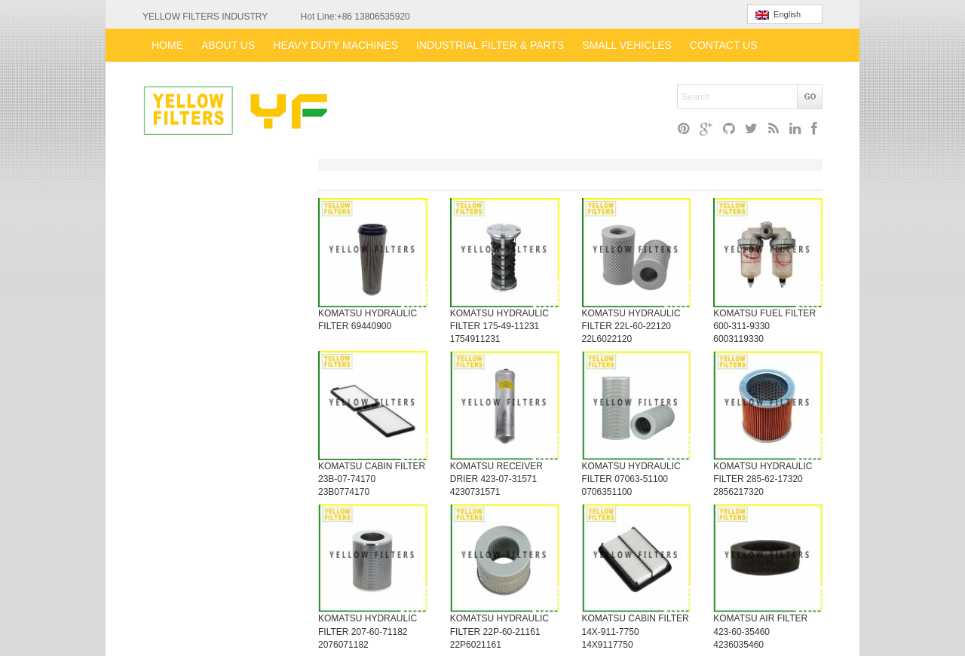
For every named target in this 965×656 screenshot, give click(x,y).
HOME (167, 45)
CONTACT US (724, 45)
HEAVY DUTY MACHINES (335, 45)
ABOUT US (228, 45)
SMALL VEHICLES (627, 45)
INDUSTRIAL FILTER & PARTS (490, 45)
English (778, 15)
